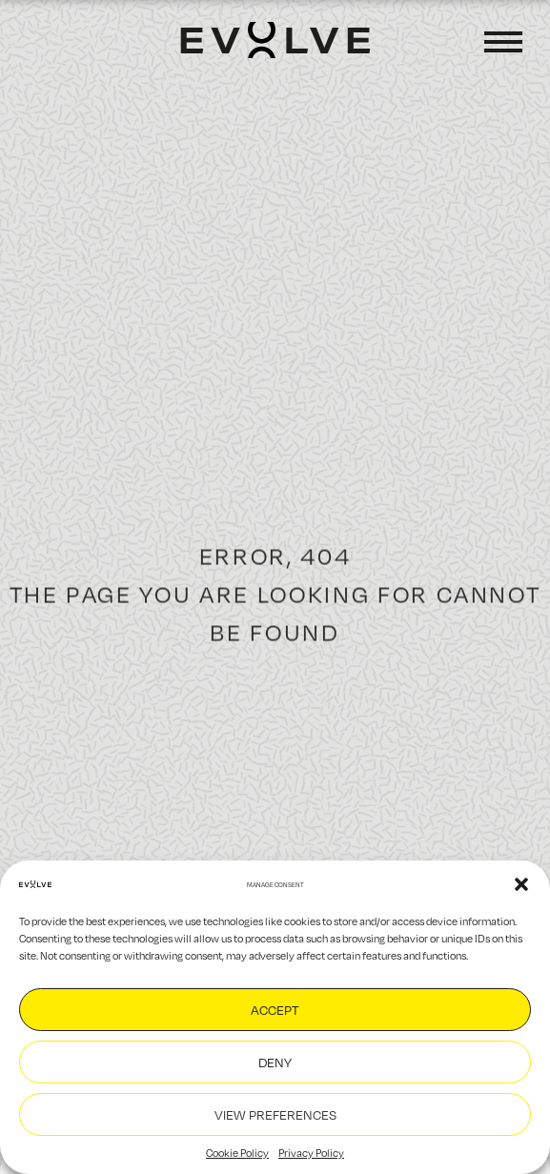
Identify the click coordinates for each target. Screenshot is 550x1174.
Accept (275, 1010)
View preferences (275, 1114)
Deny (275, 1062)
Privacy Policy (311, 1152)
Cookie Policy (237, 1152)
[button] (521, 884)
